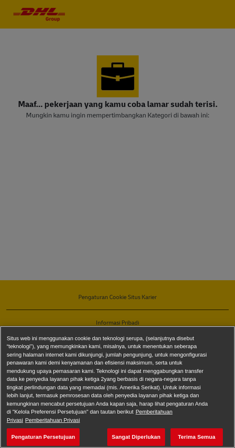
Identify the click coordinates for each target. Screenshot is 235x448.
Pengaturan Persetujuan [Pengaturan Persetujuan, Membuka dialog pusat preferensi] (43, 437)
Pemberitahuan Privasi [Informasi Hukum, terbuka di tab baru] (52, 420)
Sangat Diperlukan (136, 437)
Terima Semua (196, 437)
